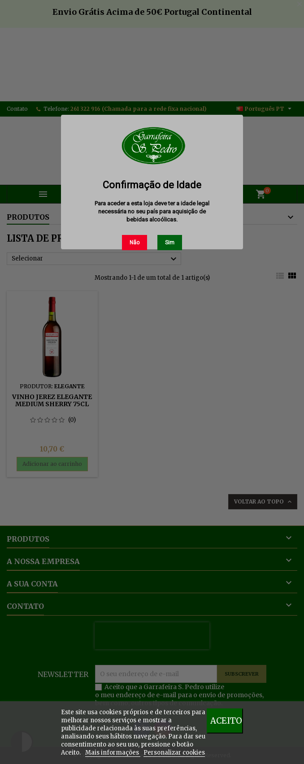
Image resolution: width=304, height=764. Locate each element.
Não (134, 242)
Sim (169, 242)
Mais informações (112, 752)
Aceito (226, 721)
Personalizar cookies (174, 752)
